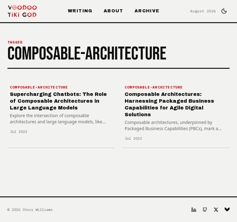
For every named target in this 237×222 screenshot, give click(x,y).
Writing (80, 11)
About (113, 11)
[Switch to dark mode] (224, 11)
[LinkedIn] (193, 209)
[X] (216, 209)
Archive (147, 11)
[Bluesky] (227, 209)
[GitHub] (204, 209)
